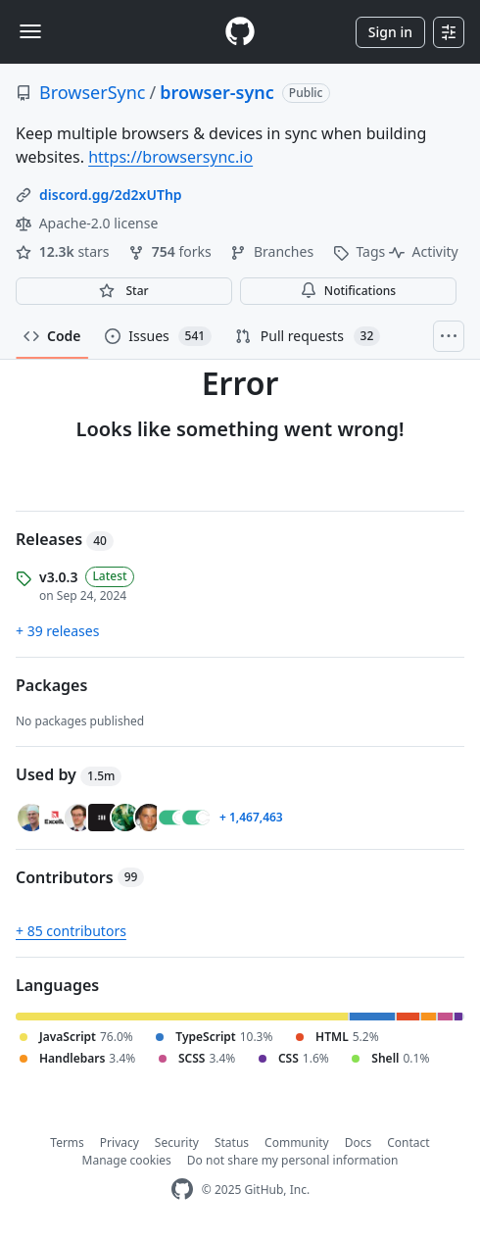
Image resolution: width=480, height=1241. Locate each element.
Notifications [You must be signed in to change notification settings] (348, 290)
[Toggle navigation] (30, 31)
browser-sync (217, 92)
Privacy (119, 1142)
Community (296, 1142)
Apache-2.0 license (87, 223)
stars (64, 251)
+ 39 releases (57, 630)
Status (232, 1142)
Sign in (390, 32)
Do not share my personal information (293, 1160)
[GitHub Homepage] (182, 1189)
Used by (68, 774)
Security (177, 1142)
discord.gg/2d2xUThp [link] (110, 194)
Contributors (80, 877)
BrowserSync (92, 92)
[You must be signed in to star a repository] (124, 291)
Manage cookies (126, 1160)
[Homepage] (240, 32)
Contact (408, 1142)
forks (171, 251)
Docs (358, 1142)
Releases (65, 539)
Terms (67, 1142)
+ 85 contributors (71, 930)
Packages (51, 685)
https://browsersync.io (170, 157)
